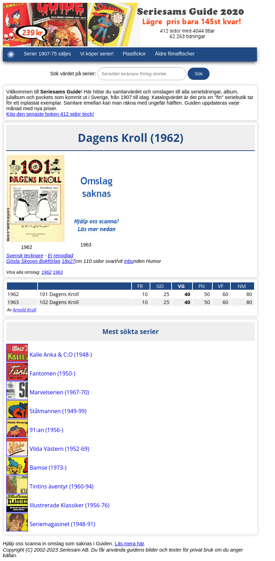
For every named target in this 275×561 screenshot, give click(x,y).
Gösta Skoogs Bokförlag (33, 261)
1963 (58, 272)
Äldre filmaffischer (175, 53)
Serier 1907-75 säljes (47, 53)
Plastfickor (134, 53)
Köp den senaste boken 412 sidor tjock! (50, 114)
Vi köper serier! (97, 53)
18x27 (68, 261)
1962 (46, 272)
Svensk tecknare (24, 255)
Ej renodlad (60, 255)
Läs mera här (129, 543)
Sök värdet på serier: (73, 73)
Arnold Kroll (24, 309)
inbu (128, 261)
